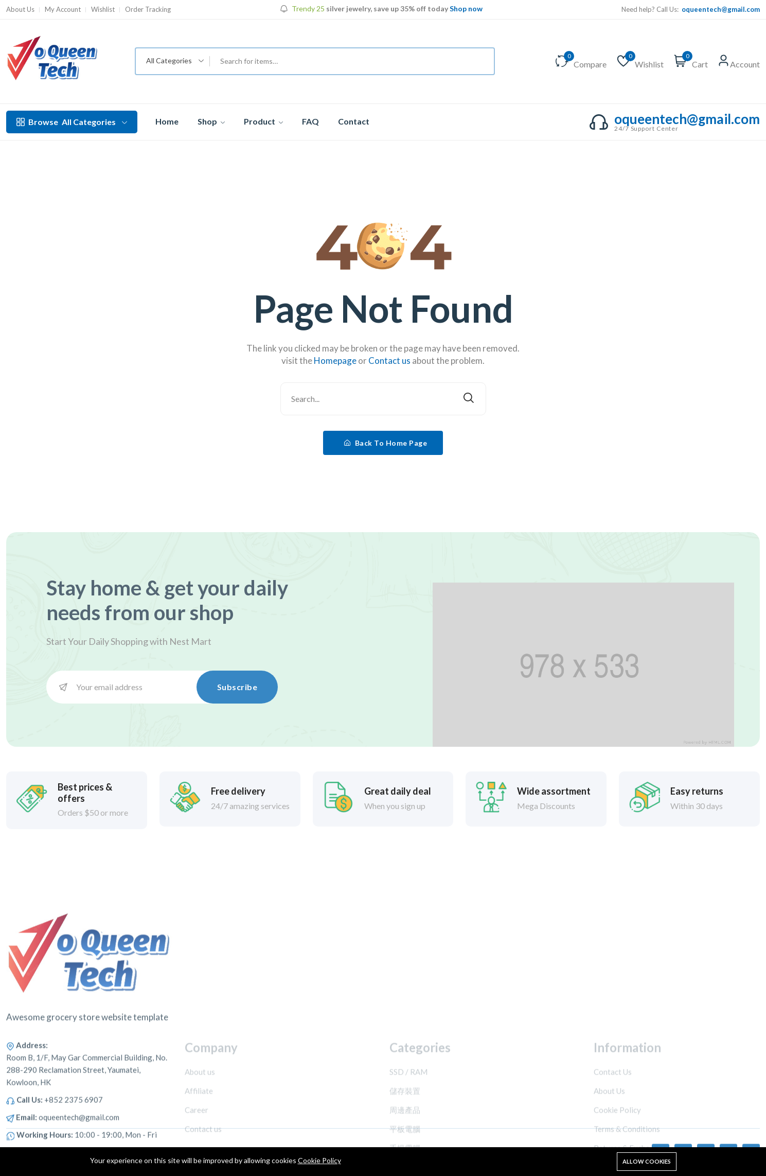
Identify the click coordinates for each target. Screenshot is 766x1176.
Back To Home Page (385, 442)
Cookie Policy (319, 1160)
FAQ (310, 121)
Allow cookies (646, 1161)
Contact (353, 121)
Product (263, 121)
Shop (211, 121)
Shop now (466, 8)
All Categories (71, 122)
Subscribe (237, 687)
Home (167, 121)
